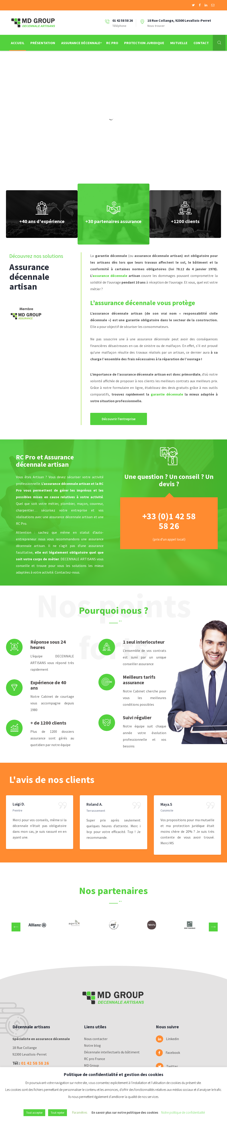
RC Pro (112, 43)
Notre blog (92, 1045)
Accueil (17, 43)
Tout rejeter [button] (57, 1113)
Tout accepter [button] (34, 1113)
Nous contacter (96, 1039)
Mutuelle (179, 43)
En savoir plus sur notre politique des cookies (125, 1112)
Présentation (42, 43)
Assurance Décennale (80, 43)
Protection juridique (144, 43)
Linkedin (165, 1039)
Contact (201, 43)
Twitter (165, 1066)
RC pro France (94, 1058)
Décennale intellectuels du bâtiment (112, 1052)
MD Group (91, 1065)
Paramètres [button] (79, 1112)
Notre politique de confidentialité (183, 1112)
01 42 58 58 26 (35, 1063)
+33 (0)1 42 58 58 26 (169, 521)
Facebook (165, 1052)
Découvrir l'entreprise (118, 419)
